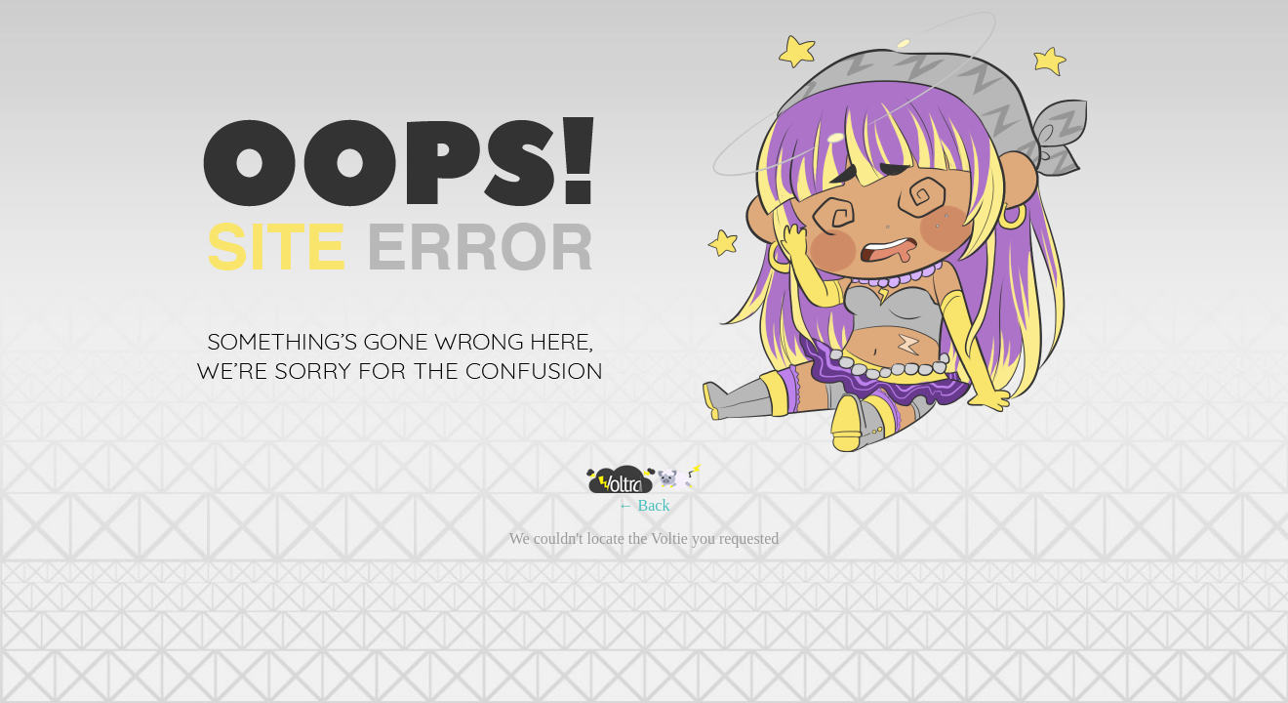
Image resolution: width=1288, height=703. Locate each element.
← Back (644, 505)
